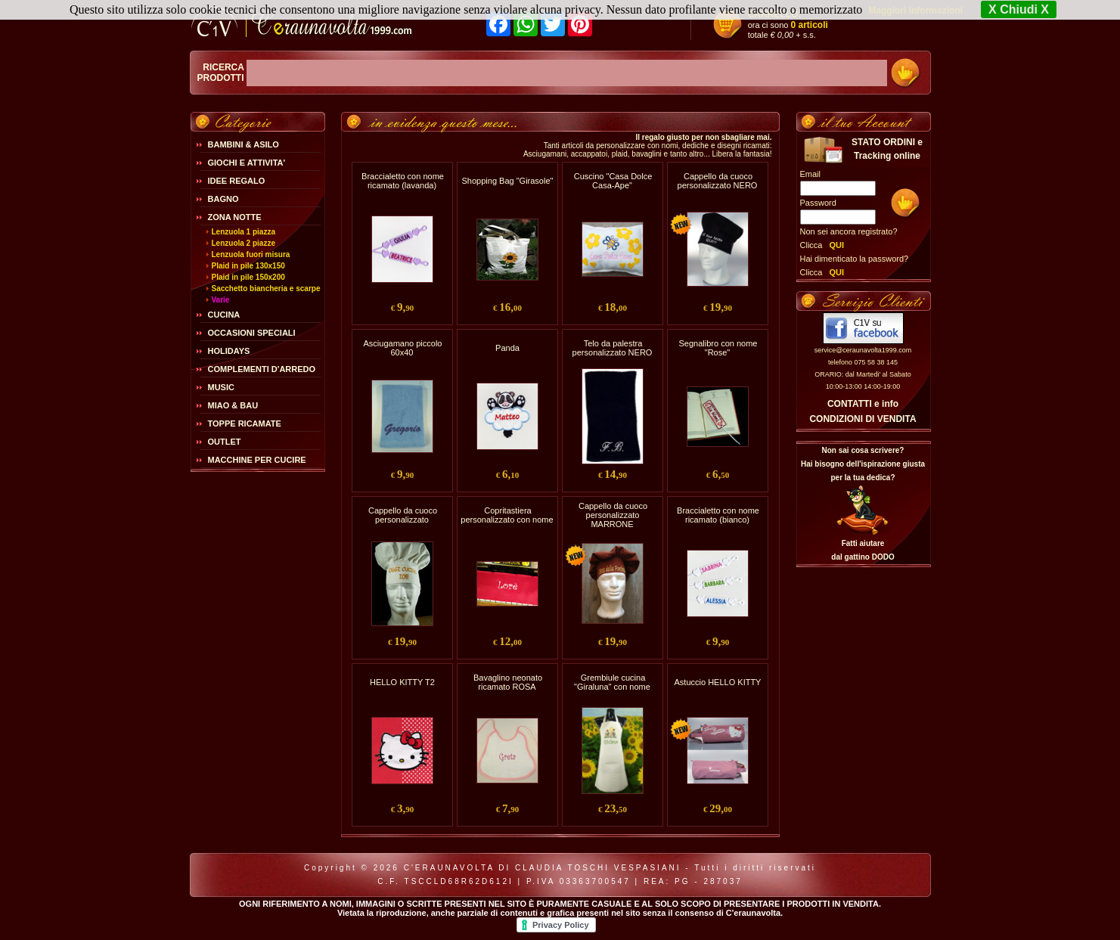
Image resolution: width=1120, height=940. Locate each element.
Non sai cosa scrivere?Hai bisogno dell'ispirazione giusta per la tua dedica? (863, 464)
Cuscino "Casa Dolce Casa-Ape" (613, 181)
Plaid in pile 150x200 (248, 277)
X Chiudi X (1018, 9)
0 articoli (809, 25)
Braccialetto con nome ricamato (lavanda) (402, 181)
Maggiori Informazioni (915, 10)
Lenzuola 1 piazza (243, 232)
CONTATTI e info (862, 404)
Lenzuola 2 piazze (243, 243)
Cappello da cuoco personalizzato (402, 515)
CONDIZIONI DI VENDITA (862, 419)
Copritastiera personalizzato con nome (507, 515)
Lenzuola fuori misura (251, 254)
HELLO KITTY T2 (402, 682)
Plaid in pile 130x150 (248, 266)
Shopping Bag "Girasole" (508, 180)
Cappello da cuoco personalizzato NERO (718, 181)
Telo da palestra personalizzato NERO (612, 348)
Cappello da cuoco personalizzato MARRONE (613, 515)
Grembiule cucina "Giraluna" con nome (612, 682)
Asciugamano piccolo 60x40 (403, 348)
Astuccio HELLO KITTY (718, 682)
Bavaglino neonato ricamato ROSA (507, 682)
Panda (507, 347)
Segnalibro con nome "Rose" (718, 348)
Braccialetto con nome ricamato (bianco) (718, 515)
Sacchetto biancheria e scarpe (266, 288)
